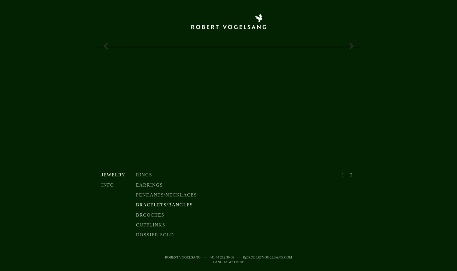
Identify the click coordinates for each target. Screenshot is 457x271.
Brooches (150, 214)
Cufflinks (151, 224)
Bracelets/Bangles (164, 204)
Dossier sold (155, 234)
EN (236, 262)
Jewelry (113, 174)
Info (107, 185)
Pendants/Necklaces (166, 194)
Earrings (149, 185)
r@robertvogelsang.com (267, 257)
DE (242, 262)
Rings (144, 174)
